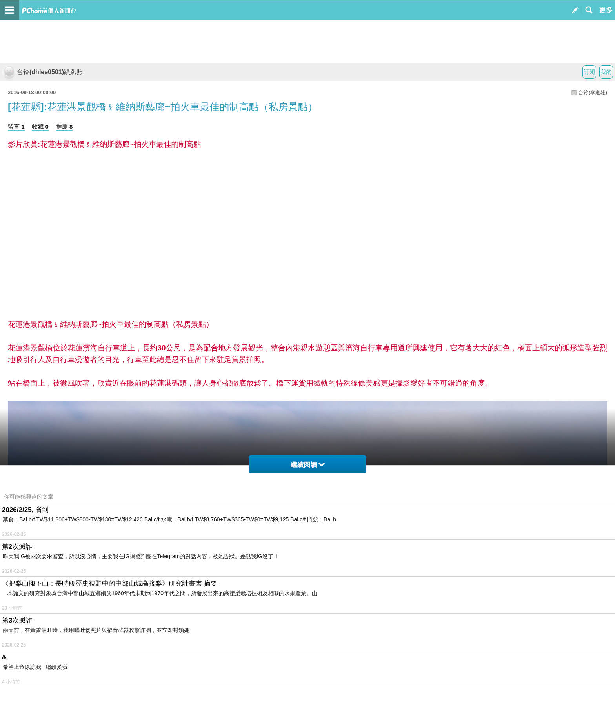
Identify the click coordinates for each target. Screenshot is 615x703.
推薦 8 (64, 126)
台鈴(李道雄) (592, 92)
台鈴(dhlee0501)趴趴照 (42, 72)
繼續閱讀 (308, 464)
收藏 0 (40, 126)
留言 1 (16, 126)
